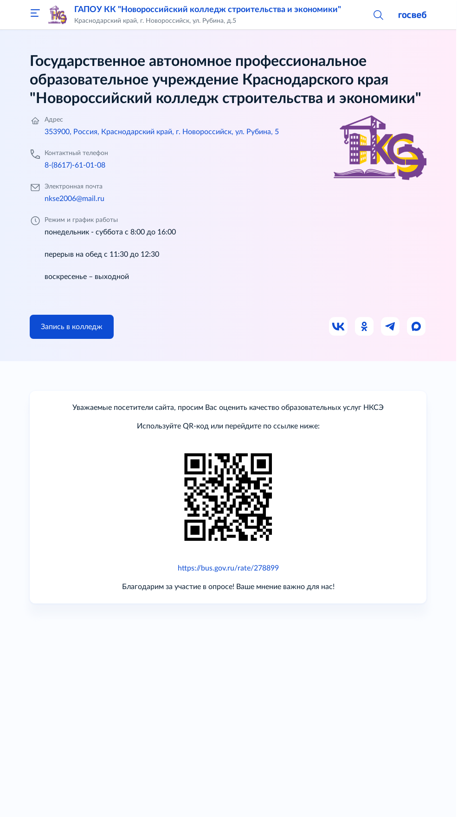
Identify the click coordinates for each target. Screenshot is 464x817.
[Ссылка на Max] (416, 327)
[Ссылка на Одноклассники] (364, 327)
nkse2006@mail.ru (74, 198)
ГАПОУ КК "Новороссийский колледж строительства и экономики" (207, 10)
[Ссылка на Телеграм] (390, 327)
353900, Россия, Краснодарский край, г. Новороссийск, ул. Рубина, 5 (162, 132)
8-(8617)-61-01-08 (75, 165)
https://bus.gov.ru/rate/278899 (228, 568)
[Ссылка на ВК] (338, 327)
